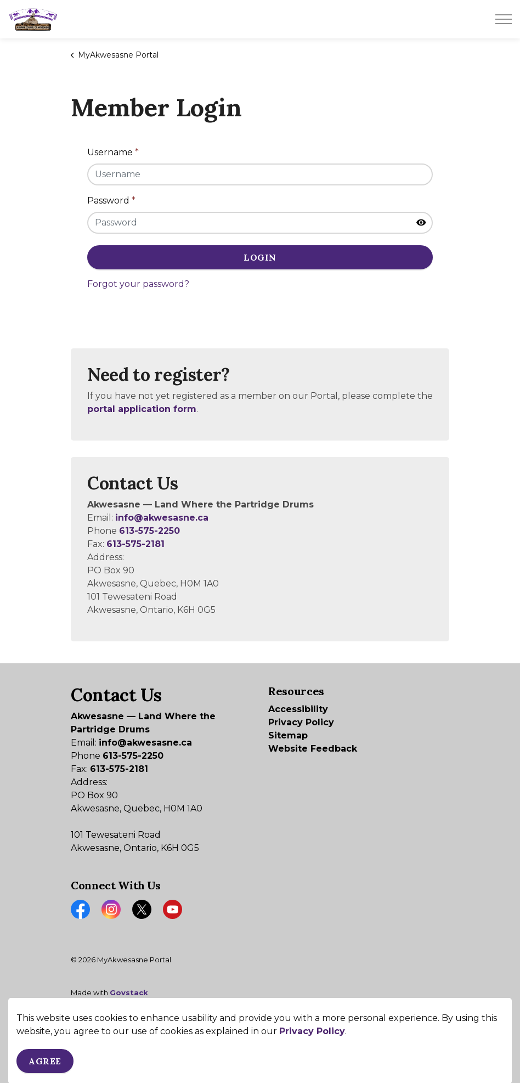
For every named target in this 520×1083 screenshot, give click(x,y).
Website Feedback (312, 748)
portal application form (141, 409)
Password (111, 200)
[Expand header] (503, 19)
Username (113, 152)
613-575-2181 (135, 544)
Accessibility (298, 709)
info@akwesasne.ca (161, 517)
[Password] (260, 223)
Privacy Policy (301, 722)
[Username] (260, 174)
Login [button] (260, 257)
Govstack (129, 992)
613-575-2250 (149, 531)
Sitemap (288, 735)
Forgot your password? (138, 284)
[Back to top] (260, 1037)
